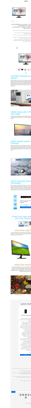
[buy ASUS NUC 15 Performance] (16, 315)
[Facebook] (15, 395)
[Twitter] (13, 395)
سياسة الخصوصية (21, 404)
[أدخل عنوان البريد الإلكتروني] (17, 392)
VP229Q (28, 3)
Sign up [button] (3, 391)
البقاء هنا (15, 205)
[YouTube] (18, 395)
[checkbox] (2, 21)
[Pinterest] (15, 397)
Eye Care (14, 380)
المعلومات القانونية (27, 404)
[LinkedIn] (10, 395)
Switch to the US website (15, 207)
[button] (29, 1)
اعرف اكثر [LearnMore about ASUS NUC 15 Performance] (15, 354)
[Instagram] (21, 395)
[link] (29, 380)
